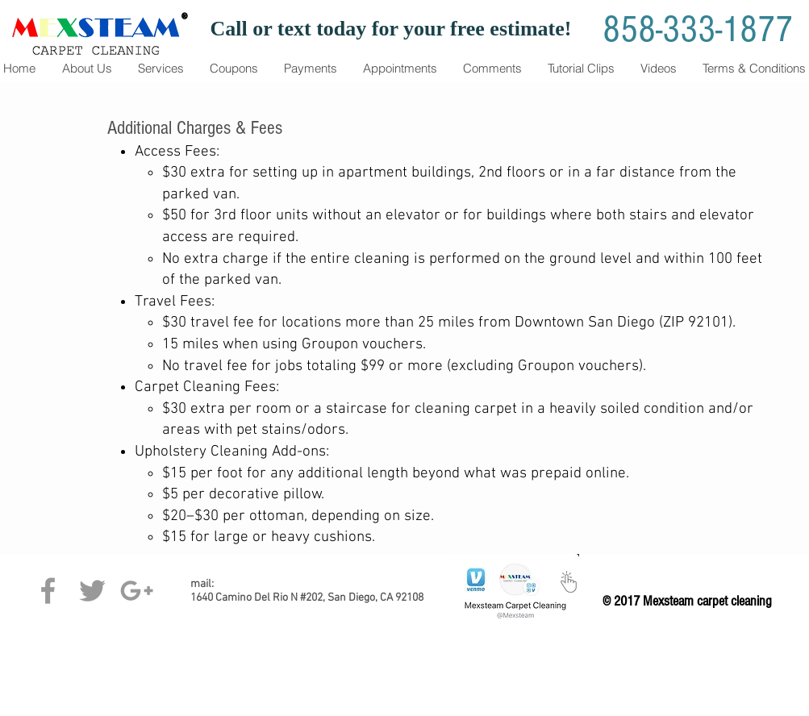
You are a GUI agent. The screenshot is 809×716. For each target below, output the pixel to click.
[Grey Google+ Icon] (136, 590)
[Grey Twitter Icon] (92, 590)
